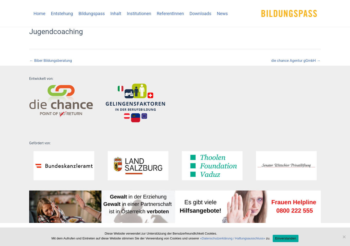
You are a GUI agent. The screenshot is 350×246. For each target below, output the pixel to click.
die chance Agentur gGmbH (295, 60)
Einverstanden (285, 238)
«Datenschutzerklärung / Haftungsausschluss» (232, 238)
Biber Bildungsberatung (51, 60)
